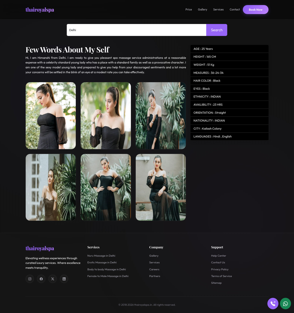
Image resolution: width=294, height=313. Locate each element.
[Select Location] (136, 30)
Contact (235, 9)
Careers (154, 269)
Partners (154, 276)
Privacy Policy (220, 269)
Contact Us (218, 262)
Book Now (255, 9)
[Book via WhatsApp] (285, 303)
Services (218, 9)
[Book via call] (272, 303)
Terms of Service (221, 276)
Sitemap (216, 283)
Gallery (202, 9)
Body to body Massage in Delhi (106, 269)
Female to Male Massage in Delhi (107, 276)
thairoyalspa (40, 9)
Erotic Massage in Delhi (102, 262)
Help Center (218, 255)
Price (188, 9)
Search (217, 30)
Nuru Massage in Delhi (101, 255)
